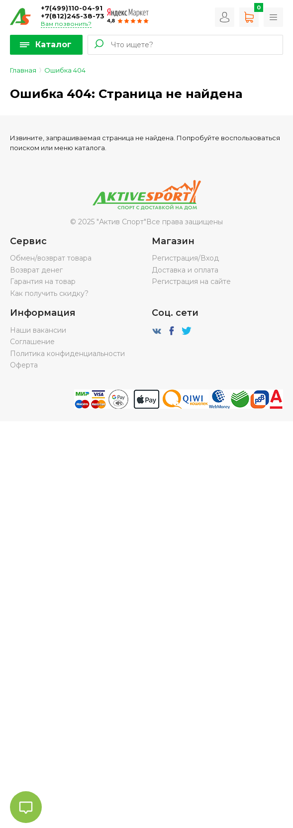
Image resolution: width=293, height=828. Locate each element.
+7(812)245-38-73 (72, 16)
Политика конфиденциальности (67, 353)
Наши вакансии (38, 330)
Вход (224, 17)
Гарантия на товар (43, 281)
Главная (23, 70)
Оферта (24, 365)
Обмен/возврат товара (51, 258)
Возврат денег (36, 270)
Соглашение (32, 341)
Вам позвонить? (66, 23)
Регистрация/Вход (185, 258)
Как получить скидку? (49, 293)
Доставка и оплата (185, 270)
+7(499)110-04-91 (71, 8)
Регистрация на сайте (191, 281)
